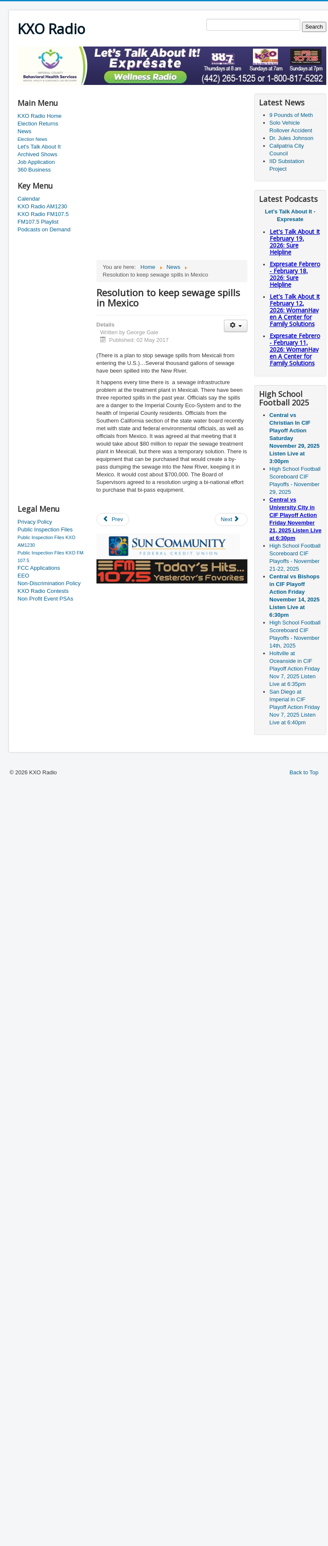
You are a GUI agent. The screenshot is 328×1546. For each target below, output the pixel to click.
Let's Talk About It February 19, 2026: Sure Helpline (295, 242)
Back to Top (304, 772)
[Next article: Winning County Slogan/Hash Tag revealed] (231, 519)
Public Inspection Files (45, 529)
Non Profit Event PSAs (45, 598)
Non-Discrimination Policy (49, 583)
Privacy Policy (34, 522)
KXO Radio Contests (43, 591)
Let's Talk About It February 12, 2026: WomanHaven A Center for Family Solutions (295, 310)
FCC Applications (38, 568)
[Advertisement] (51, 369)
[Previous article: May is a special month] (113, 519)
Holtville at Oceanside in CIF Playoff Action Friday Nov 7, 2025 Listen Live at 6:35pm (295, 668)
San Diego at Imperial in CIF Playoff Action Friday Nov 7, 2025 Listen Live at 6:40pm (295, 707)
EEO (23, 575)
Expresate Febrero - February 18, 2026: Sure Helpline (295, 274)
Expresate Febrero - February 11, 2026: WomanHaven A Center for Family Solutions (295, 349)
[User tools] (235, 326)
